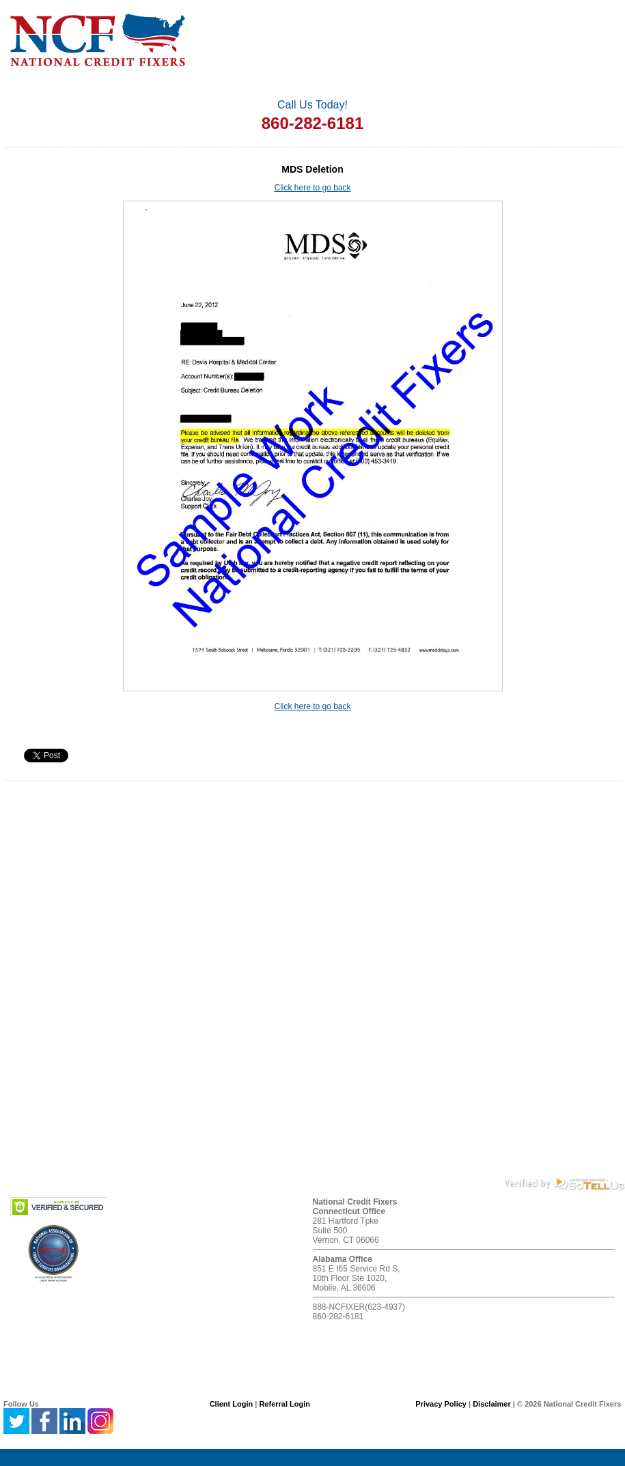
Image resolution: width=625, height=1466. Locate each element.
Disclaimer (492, 1404)
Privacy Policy (441, 1404)
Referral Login (284, 1404)
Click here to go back (312, 187)
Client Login (231, 1404)
